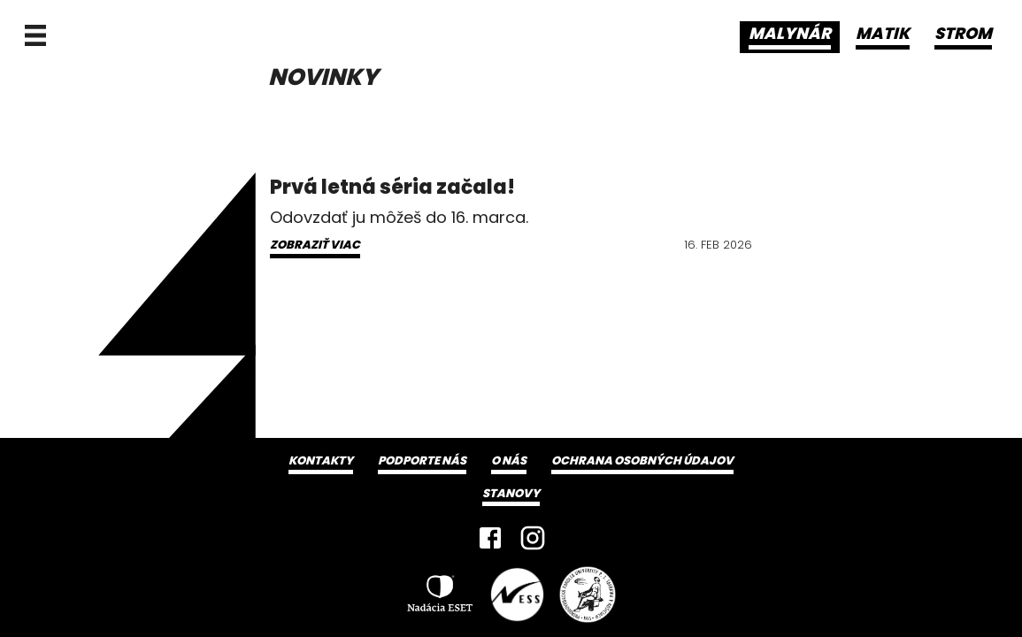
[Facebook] (490, 538)
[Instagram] (533, 538)
